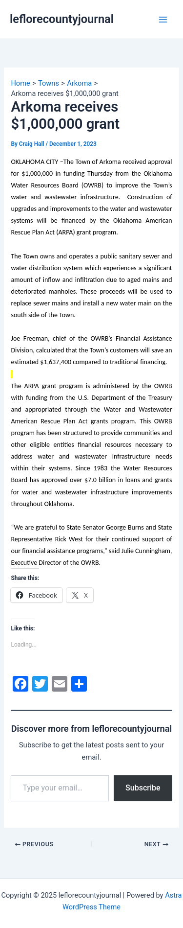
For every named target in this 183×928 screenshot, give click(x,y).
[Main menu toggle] (163, 19)
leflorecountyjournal (62, 19)
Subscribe (142, 787)
